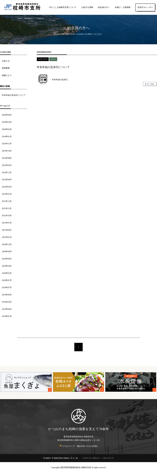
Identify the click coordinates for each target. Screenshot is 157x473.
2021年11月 (7, 208)
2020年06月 (7, 259)
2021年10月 (7, 215)
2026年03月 (7, 122)
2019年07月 (7, 287)
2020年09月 (7, 251)
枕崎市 (48, 458)
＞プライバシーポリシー (91, 458)
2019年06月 (7, 295)
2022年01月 (7, 194)
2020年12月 (7, 244)
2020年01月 (7, 280)
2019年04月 (7, 309)
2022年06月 (7, 180)
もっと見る (150, 84)
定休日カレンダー (145, 7)
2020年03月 (7, 273)
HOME (19, 18)
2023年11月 (7, 144)
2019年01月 (7, 316)
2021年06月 (7, 230)
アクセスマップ (68, 446)
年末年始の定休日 (60, 80)
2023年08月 (7, 158)
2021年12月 (7, 201)
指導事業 (6, 68)
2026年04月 (7, 115)
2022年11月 (7, 172)
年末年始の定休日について (13, 95)
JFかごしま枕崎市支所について (62, 7)
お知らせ (6, 61)
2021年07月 (7, 223)
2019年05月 (7, 302)
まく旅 (75, 458)
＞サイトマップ (108, 458)
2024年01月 (7, 136)
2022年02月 (7, 187)
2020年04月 (7, 266)
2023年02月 (7, 165)
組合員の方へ (104, 7)
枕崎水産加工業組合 (61, 458)
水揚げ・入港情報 (122, 7)
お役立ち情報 (87, 7)
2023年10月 (7, 151)
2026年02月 (7, 129)
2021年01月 (7, 237)
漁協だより (7, 75)
